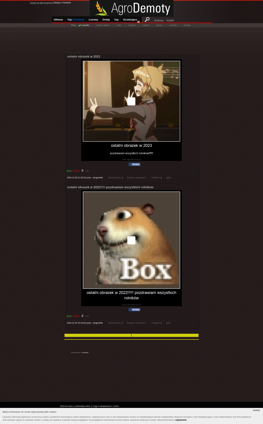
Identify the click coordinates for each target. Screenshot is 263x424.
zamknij (256, 410)
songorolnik (98, 177)
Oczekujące (131, 20)
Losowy (93, 19)
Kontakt (170, 20)
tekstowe (132, 25)
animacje (173, 25)
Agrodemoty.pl (75, 352)
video (119, 25)
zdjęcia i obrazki (103, 25)
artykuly (146, 25)
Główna (58, 19)
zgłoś (168, 177)
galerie (159, 25)
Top (75, 19)
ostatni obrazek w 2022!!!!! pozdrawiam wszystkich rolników (110, 187)
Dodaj (106, 19)
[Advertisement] (131, 39)
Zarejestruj (48, 3)
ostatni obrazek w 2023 (83, 56)
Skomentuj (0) (114, 177)
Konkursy (158, 20)
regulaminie (181, 420)
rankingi (187, 25)
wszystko (85, 25)
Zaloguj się (34, 3)
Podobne (155, 177)
